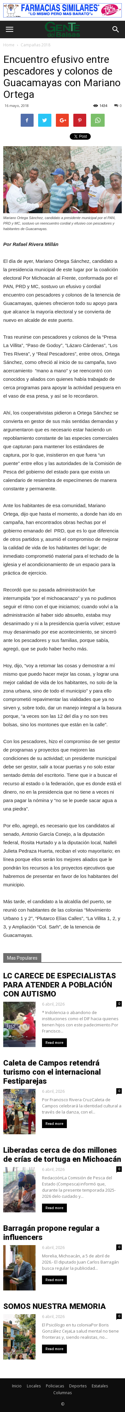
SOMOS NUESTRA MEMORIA (54, 1306)
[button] (116, 29)
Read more (54, 1043)
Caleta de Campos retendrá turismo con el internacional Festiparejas (52, 1072)
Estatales (100, 1386)
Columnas (62, 1392)
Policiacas (55, 1386)
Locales (34, 1386)
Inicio (17, 1386)
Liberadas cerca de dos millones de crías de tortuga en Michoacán (62, 1155)
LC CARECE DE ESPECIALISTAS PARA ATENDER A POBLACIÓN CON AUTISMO (59, 984)
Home (9, 45)
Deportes (78, 1386)
